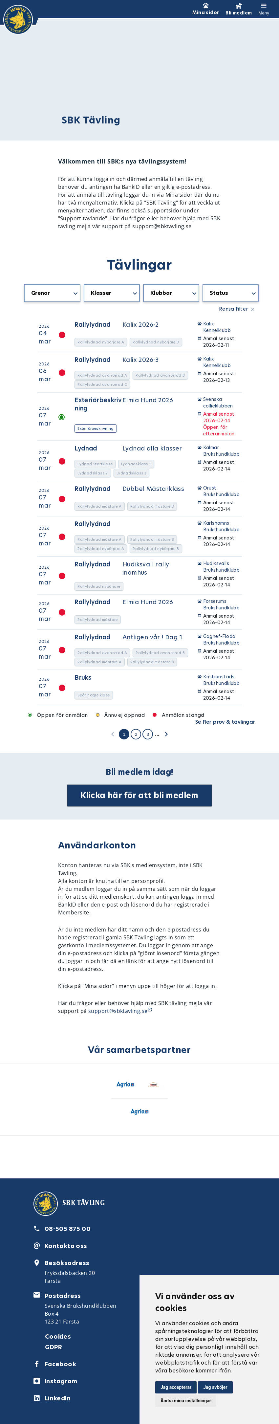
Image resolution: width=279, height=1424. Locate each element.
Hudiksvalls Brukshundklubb (221, 566)
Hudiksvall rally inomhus (145, 568)
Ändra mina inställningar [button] (186, 1400)
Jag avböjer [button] (215, 1387)
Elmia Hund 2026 (147, 400)
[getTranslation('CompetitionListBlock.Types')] (52, 293)
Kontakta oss (66, 1246)
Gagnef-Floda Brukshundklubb (221, 639)
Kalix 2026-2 (140, 324)
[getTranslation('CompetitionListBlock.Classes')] (112, 293)
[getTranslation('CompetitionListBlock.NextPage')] (166, 734)
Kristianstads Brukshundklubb (221, 680)
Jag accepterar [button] (176, 1387)
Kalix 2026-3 (140, 360)
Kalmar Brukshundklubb (221, 450)
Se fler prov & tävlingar (225, 721)
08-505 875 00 (68, 1229)
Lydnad (86, 448)
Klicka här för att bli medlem (139, 795)
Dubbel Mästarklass (153, 489)
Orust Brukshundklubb (221, 491)
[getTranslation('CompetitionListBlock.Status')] (231, 293)
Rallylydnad (92, 324)
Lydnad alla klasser (152, 448)
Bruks (83, 677)
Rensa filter (233, 308)
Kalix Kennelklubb (217, 327)
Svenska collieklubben (218, 402)
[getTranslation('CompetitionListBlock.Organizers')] (171, 293)
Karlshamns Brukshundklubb (221, 526)
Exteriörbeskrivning (98, 404)
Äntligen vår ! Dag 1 (152, 637)
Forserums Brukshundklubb (221, 604)
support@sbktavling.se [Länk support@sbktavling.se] (117, 1011)
